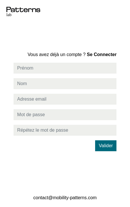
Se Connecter (72, 54)
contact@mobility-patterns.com (65, 197)
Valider (106, 145)
